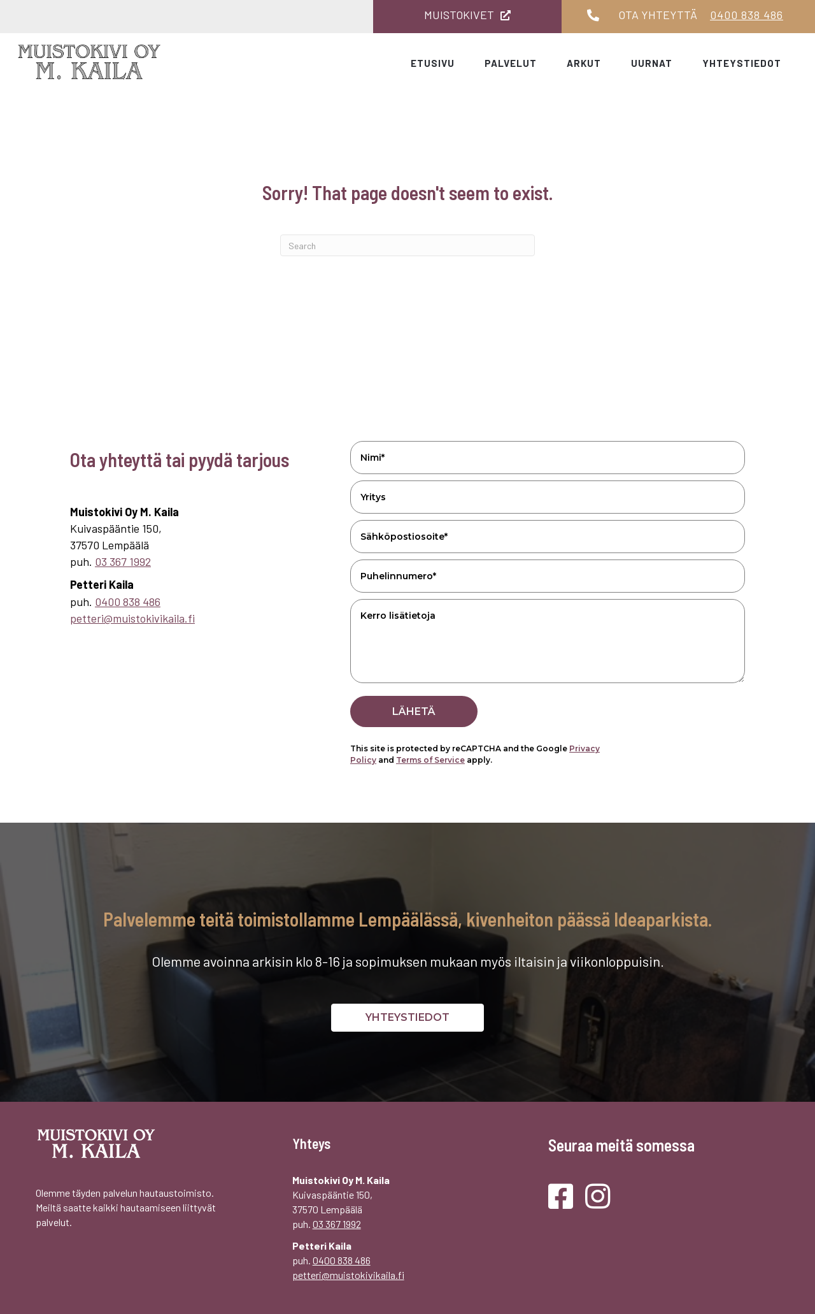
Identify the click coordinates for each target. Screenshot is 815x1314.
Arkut (584, 63)
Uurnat (651, 63)
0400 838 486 (746, 15)
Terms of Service (430, 760)
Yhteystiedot (741, 63)
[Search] (407, 245)
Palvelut (511, 63)
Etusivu (433, 63)
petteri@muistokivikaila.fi (132, 618)
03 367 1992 (123, 561)
